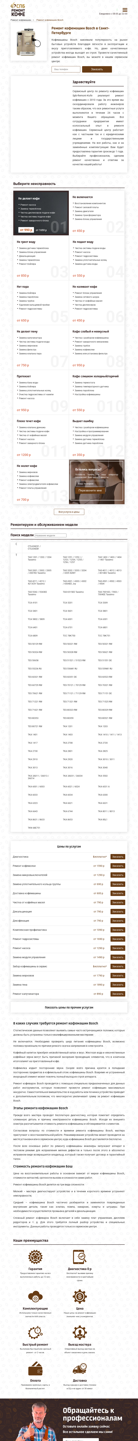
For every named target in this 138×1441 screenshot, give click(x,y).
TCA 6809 (33, 635)
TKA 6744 (68, 811)
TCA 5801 (103, 611)
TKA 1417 (33, 743)
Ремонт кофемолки (24, 865)
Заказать (97, 69)
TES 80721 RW (35, 726)
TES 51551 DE (105, 660)
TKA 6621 (68, 803)
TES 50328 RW (70, 652)
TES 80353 (33, 718)
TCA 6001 (68, 619)
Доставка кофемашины (27, 893)
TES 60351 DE (70, 677)
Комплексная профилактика (30, 929)
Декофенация (21, 920)
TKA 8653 (68, 819)
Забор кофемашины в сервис (30, 966)
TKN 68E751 (34, 828)
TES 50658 (33, 660)
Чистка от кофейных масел (29, 902)
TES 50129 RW (35, 644)
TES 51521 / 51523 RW (74, 660)
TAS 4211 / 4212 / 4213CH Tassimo (37, 582)
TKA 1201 (68, 726)
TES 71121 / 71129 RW (74, 693)
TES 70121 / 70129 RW (74, 685)
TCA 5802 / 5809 (36, 619)
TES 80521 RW (105, 718)
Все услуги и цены (69, 511)
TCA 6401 (33, 627)
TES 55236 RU (35, 668)
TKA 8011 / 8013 (106, 811)
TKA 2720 (103, 743)
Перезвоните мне (90, 490)
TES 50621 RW (105, 652)
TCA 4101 (33, 602)
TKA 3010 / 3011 (106, 759)
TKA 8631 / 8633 (36, 819)
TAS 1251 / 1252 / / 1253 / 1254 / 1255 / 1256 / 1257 (73, 559)
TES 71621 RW (35, 710)
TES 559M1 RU (105, 668)
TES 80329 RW (105, 710)
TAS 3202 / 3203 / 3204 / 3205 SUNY (74, 571)
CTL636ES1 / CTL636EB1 (34, 547)
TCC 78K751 (104, 635)
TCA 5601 (68, 611)
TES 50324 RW (35, 652)
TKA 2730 (33, 751)
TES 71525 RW (105, 701)
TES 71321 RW (70, 701)
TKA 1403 (68, 734)
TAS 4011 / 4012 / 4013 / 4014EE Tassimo (109, 571)
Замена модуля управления (29, 957)
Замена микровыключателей (30, 875)
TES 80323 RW (70, 710)
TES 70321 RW (105, 685)
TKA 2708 (68, 743)
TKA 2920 (68, 759)
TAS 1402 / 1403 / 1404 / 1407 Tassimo (109, 558)
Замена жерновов (23, 975)
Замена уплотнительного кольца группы (37, 884)
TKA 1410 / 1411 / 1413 (110, 734)
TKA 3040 (103, 767)
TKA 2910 (33, 759)
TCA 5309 (103, 602)
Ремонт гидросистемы (26, 939)
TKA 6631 (103, 803)
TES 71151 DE (105, 693)
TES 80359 (68, 718)
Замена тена (20, 984)
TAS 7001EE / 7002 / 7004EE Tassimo (108, 593)
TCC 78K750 (69, 635)
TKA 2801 (68, 751)
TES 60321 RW (35, 677)
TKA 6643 (33, 811)
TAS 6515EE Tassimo (73, 592)
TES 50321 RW (105, 644)
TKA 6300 (103, 795)
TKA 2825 (103, 751)
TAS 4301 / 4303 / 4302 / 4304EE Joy (74, 582)
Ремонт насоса (21, 948)
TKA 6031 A (104, 786)
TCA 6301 (103, 619)
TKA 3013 (33, 767)
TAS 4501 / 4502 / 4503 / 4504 (109, 582)
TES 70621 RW (35, 693)
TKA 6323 (33, 803)
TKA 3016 (68, 767)
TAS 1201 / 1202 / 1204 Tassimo (39, 558)
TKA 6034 (68, 795)
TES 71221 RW (35, 701)
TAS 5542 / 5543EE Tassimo (37, 593)
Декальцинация (22, 911)
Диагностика (20, 856)
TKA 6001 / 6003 (36, 786)
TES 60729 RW (35, 685)
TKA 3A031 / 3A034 (72, 776)
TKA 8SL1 (102, 819)
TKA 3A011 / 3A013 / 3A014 (38, 777)
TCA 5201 (68, 602)
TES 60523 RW (105, 677)
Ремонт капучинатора (26, 993)
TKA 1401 (33, 734)
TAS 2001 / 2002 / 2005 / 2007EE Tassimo (39, 571)
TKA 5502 (103, 776)
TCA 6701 (68, 627)
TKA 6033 (33, 795)
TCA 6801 (103, 627)
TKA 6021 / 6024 (71, 786)
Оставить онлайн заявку (81, 1413)
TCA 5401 (33, 611)
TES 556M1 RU (70, 668)
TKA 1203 (103, 726)
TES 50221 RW (70, 644)
